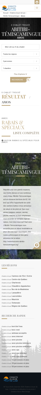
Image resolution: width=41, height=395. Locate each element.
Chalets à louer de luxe (17, 13)
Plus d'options (20, 74)
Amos (23, 16)
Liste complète (26, 133)
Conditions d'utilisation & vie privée (22, 389)
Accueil (5, 13)
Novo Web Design (23, 392)
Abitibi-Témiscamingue (11, 16)
